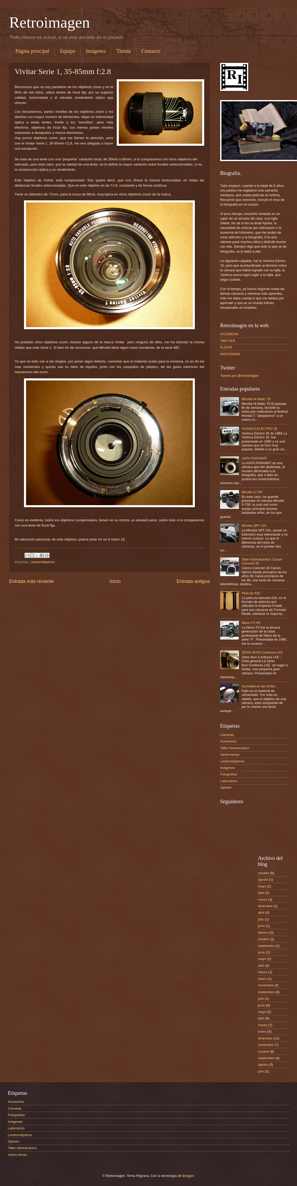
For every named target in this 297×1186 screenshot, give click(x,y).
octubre (263, 873)
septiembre (266, 946)
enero (262, 979)
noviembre (266, 985)
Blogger (188, 1176)
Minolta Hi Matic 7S (256, 399)
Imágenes (96, 51)
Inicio (115, 581)
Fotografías (228, 774)
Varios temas (229, 754)
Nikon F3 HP (251, 623)
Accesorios (228, 741)
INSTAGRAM (230, 354)
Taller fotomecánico (234, 748)
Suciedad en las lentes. (259, 686)
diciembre (265, 906)
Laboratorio (228, 781)
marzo (262, 899)
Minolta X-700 (252, 492)
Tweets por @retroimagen (239, 376)
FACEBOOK (229, 334)
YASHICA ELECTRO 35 (259, 429)
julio (261, 919)
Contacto (150, 51)
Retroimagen (49, 22)
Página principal (32, 51)
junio (261, 926)
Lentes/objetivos (42, 562)
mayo (262, 886)
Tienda (123, 51)
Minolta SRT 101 (254, 526)
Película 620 (251, 593)
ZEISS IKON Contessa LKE (262, 652)
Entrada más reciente (31, 581)
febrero (263, 932)
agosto (263, 879)
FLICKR (226, 347)
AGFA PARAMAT (254, 458)
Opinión (226, 787)
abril (261, 893)
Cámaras (227, 735)
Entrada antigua (193, 581)
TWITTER (227, 341)
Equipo (67, 51)
